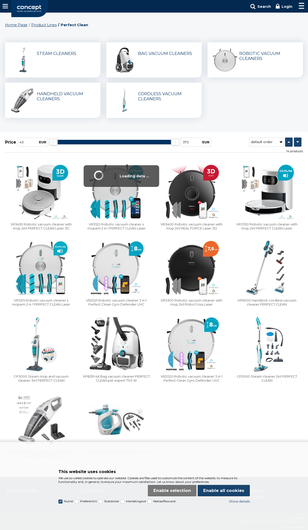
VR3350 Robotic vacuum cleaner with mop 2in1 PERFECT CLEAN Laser (266, 226)
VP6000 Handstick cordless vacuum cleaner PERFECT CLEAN (266, 302)
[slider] (53, 141)
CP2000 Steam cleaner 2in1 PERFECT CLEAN (267, 378)
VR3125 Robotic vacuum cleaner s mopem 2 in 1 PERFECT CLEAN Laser (41, 302)
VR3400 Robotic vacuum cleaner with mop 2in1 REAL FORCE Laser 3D (191, 226)
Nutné (68, 501)
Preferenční (88, 501)
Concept (29, 8)
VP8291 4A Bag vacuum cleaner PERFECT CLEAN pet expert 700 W (116, 378)
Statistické (111, 501)
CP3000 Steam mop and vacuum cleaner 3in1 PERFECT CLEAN (41, 378)
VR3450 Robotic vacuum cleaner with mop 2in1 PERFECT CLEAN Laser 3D (41, 226)
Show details (239, 501)
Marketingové (136, 501)
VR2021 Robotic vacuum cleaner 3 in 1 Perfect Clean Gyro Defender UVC (116, 302)
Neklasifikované (164, 501)
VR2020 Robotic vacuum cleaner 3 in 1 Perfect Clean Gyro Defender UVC (191, 378)
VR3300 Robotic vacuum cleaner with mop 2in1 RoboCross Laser (191, 302)
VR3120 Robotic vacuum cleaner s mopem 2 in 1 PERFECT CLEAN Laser (116, 226)
